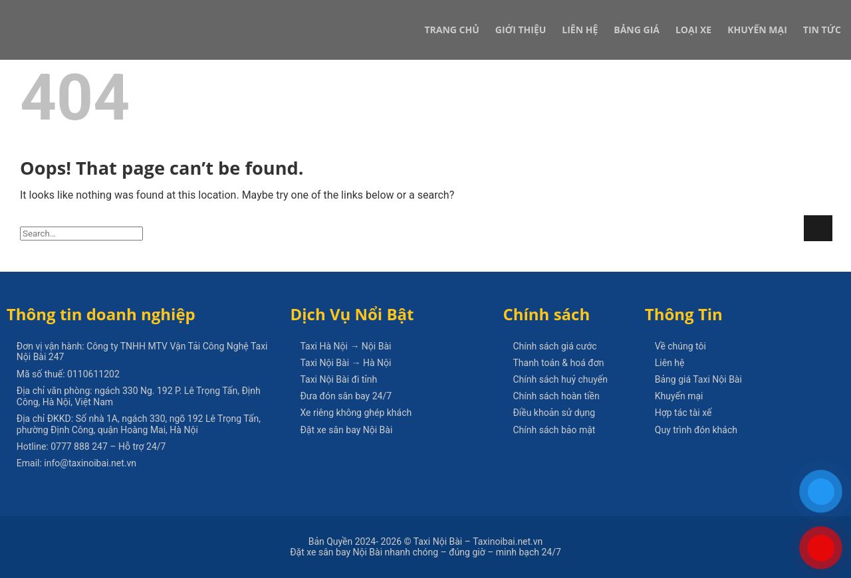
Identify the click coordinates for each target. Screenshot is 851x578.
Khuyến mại (679, 396)
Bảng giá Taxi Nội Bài (698, 379)
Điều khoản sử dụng (554, 412)
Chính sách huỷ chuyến (560, 379)
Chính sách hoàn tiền (556, 396)
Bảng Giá (637, 29)
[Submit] (818, 228)
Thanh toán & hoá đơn (558, 362)
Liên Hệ (580, 29)
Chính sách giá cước (554, 346)
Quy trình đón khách (696, 430)
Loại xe (693, 29)
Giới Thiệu (520, 29)
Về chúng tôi (680, 346)
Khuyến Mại (757, 29)
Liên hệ (670, 362)
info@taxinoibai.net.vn (90, 463)
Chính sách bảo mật (554, 430)
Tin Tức (822, 29)
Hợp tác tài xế (683, 412)
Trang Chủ (451, 29)
